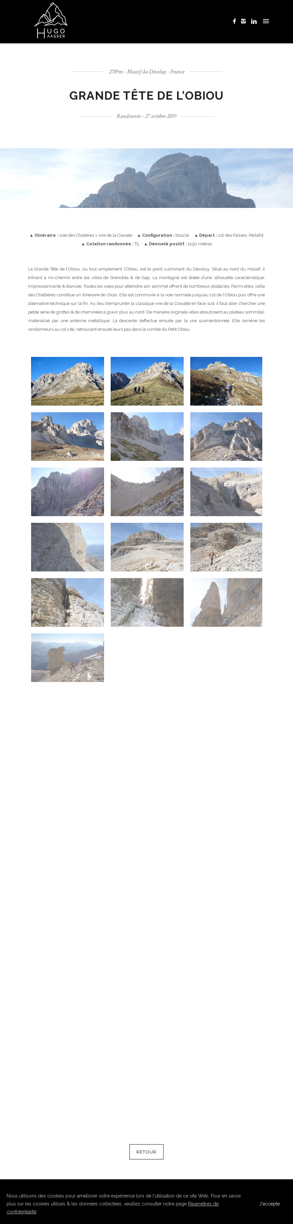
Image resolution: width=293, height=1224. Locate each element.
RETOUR (146, 1151)
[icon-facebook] (236, 21)
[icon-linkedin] (254, 21)
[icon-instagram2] (245, 21)
